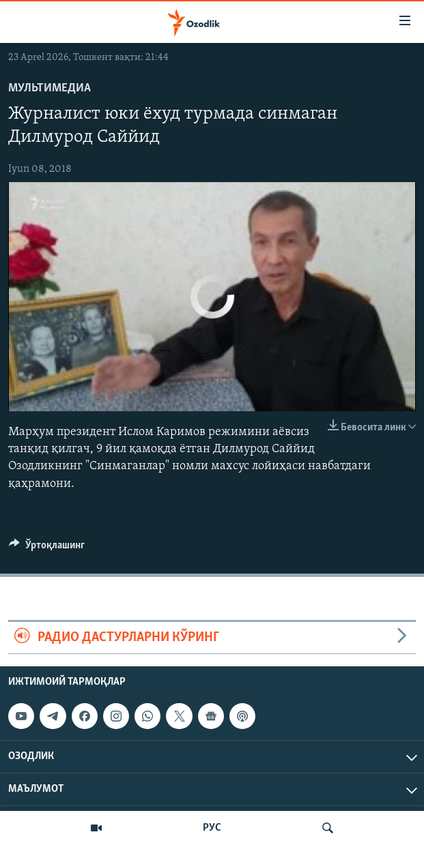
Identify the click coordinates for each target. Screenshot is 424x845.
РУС (212, 827)
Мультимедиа (49, 88)
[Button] (47, 548)
